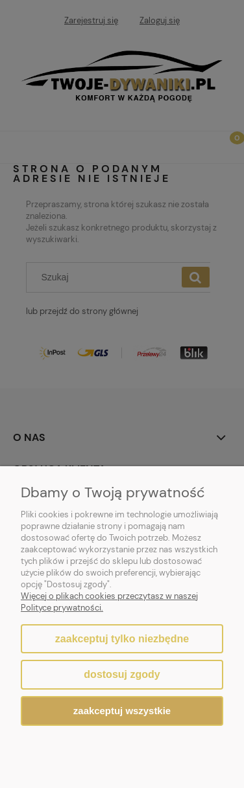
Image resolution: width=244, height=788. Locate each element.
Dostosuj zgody (122, 674)
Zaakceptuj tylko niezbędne (122, 638)
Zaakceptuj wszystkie (122, 710)
